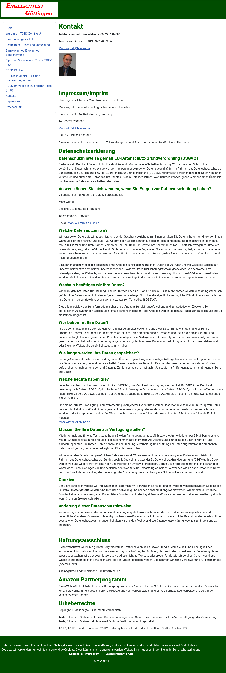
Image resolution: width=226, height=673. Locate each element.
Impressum (13, 101)
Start (9, 28)
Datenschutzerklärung (119, 654)
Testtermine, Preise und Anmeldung (28, 45)
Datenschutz (14, 107)
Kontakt (11, 95)
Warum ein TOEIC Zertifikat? (23, 33)
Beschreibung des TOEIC (21, 39)
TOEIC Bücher (14, 70)
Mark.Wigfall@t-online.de (74, 48)
